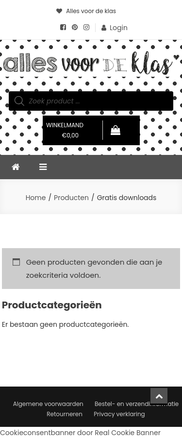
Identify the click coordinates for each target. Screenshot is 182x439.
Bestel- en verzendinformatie (137, 404)
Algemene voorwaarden (48, 404)
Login (119, 27)
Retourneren (65, 414)
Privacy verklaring (119, 414)
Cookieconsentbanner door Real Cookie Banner (80, 433)
